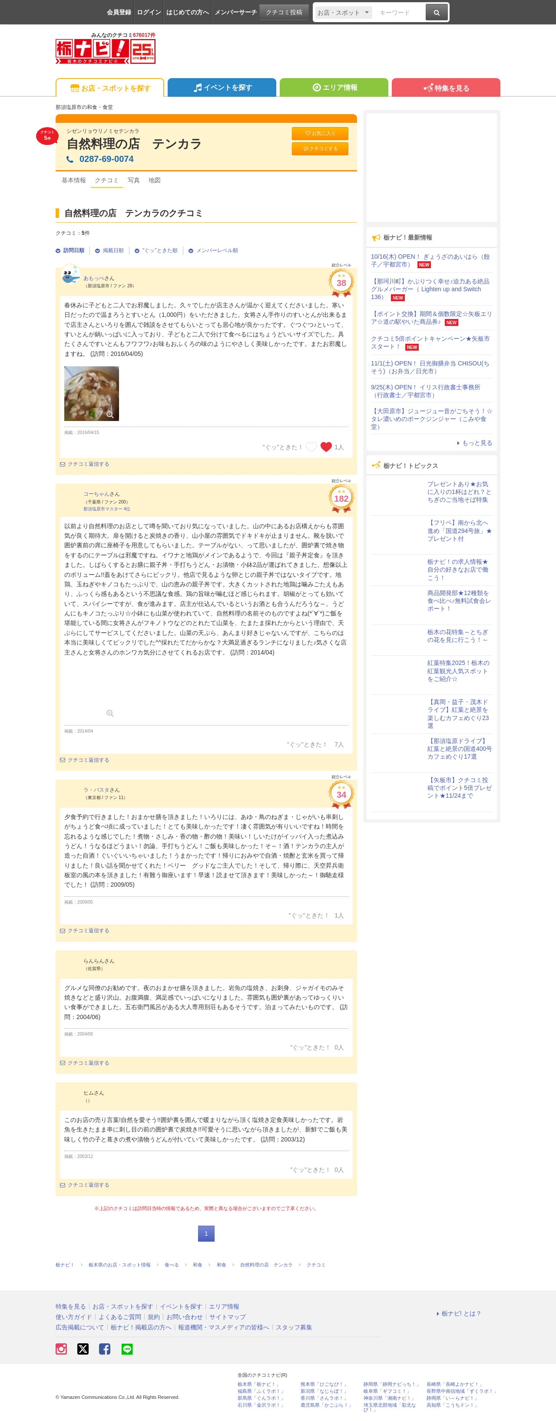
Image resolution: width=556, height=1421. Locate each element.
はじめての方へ (187, 12)
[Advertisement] (432, 167)
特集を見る (446, 88)
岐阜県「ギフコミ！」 (387, 1391)
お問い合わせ (184, 1316)
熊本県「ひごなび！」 (324, 1384)
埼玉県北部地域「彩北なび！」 (390, 1407)
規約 (154, 1316)
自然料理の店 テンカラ (134, 144)
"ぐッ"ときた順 (156, 250)
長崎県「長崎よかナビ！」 (455, 1384)
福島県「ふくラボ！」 (261, 1391)
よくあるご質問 (120, 1316)
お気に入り (320, 133)
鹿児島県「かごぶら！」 (327, 1405)
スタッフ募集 (294, 1327)
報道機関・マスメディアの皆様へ (223, 1327)
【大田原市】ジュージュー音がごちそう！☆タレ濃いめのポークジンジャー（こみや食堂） (432, 419)
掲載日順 (109, 250)
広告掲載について (80, 1327)
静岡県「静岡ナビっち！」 (392, 1384)
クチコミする (320, 148)
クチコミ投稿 (284, 12)
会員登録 (119, 12)
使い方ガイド (74, 1316)
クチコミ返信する (84, 464)
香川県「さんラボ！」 (324, 1398)
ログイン (149, 12)
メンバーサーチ (236, 12)
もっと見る (473, 442)
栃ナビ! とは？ (458, 1313)
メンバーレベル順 (213, 250)
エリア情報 (334, 88)
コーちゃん (96, 494)
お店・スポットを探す (109, 88)
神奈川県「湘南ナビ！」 (390, 1398)
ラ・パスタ (96, 790)
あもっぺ (93, 278)
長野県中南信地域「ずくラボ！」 (462, 1391)
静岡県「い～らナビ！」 (453, 1398)
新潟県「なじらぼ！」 (324, 1391)
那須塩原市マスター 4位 (106, 509)
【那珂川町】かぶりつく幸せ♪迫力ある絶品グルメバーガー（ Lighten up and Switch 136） (430, 289)
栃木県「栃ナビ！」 (259, 1384)
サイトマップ (227, 1316)
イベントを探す (222, 88)
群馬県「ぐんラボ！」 (261, 1398)
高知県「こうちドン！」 (453, 1405)
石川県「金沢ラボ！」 (261, 1405)
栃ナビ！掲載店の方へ (141, 1327)
